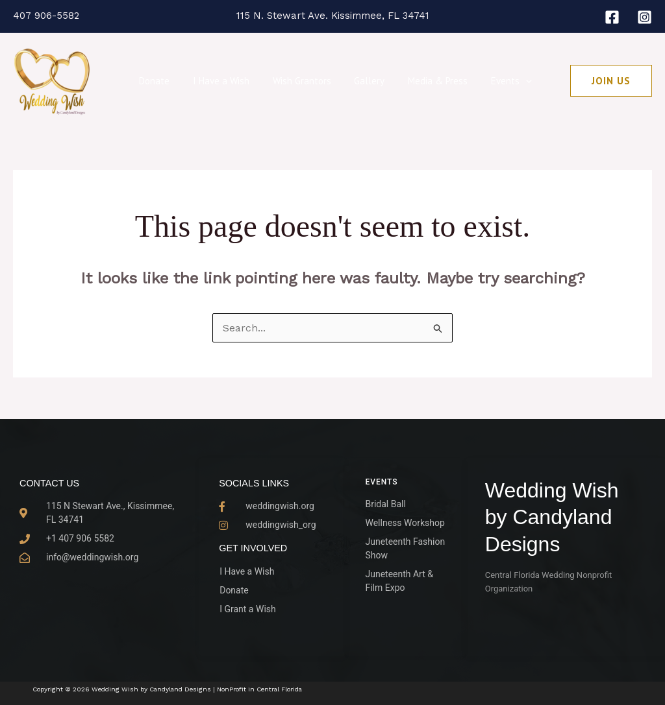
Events (499, 81)
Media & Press (429, 81)
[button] (513, 81)
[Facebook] (612, 17)
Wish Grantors (300, 81)
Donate (160, 81)
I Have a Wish (223, 81)
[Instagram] (644, 17)
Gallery (364, 81)
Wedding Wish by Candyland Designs (552, 517)
